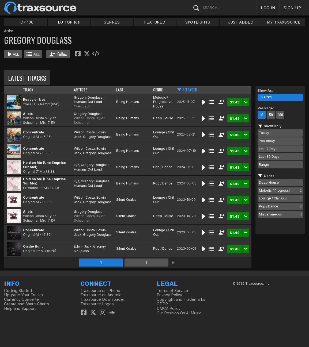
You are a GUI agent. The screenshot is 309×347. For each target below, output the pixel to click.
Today (264, 133)
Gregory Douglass (88, 97)
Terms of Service (172, 290)
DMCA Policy (168, 308)
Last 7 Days (268, 149)
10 (261, 114)
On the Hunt (33, 246)
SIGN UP (292, 7)
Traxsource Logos (97, 304)
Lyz (76, 165)
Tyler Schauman (89, 120)
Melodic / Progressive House (162, 102)
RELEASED (189, 89)
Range (264, 165)
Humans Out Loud (88, 102)
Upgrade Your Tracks (23, 294)
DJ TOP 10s (69, 22)
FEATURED (154, 22)
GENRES (112, 22)
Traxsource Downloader (102, 299)
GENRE (158, 89)
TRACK (28, 89)
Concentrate (33, 132)
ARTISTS (81, 89)
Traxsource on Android (101, 294)
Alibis (28, 114)
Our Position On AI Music (179, 313)
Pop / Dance (162, 167)
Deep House (163, 118)
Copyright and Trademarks (181, 299)
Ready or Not (34, 100)
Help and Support (20, 308)
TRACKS (265, 97)
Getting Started (18, 290)
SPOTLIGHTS (197, 22)
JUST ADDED (240, 22)
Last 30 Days (269, 157)
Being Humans (127, 102)
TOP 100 (25, 22)
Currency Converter (22, 299)
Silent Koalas (126, 200)
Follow (58, 54)
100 (280, 114)
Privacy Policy (169, 294)
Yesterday (267, 141)
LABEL (120, 89)
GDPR (162, 304)
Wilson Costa (84, 118)
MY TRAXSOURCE (283, 22)
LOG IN (268, 7)
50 (271, 114)
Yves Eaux (82, 106)
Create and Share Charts (26, 304)
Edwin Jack (83, 246)
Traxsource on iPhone (100, 290)
